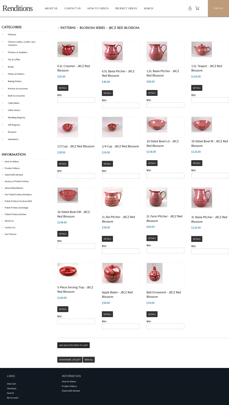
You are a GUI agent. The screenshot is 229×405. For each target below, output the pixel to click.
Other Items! (14, 110)
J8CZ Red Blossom (124, 28)
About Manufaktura (14, 187)
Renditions (17, 8)
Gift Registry (14, 124)
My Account (12, 397)
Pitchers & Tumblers (18, 52)
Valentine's (13, 139)
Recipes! (12, 131)
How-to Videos (98, 8)
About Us (51, 8)
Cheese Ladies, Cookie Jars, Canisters (22, 43)
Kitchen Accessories (18, 88)
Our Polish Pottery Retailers (18, 194)
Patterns (68, 28)
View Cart (11, 383)
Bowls (11, 66)
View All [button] (89, 359)
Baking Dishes (15, 81)
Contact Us (72, 8)
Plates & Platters (16, 73)
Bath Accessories (16, 95)
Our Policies (10, 234)
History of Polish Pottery (17, 181)
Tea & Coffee (14, 59)
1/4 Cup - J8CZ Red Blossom (120, 146)
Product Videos (126, 8)
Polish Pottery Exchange (16, 207)
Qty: (59, 94)
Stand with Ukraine (14, 174)
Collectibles (14, 103)
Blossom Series (92, 28)
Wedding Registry (16, 117)
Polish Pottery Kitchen (15, 214)
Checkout (11, 388)
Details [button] (63, 87)
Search (148, 8)
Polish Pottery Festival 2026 (18, 201)
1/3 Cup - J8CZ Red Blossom (75, 146)
